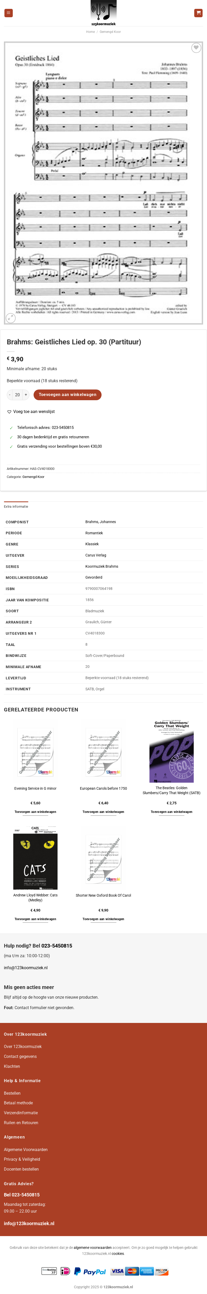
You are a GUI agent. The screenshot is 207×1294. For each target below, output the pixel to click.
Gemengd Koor (110, 32)
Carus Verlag (95, 555)
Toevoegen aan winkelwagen (68, 394)
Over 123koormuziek (23, 1046)
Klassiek (92, 544)
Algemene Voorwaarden (26, 1149)
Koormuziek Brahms (101, 566)
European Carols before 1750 (103, 788)
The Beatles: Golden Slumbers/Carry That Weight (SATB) (171, 790)
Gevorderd (93, 577)
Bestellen (12, 1093)
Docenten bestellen (21, 1169)
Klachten (12, 1066)
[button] (31, 411)
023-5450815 (56, 946)
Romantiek (94, 533)
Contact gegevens (20, 1056)
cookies (118, 1253)
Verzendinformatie (21, 1112)
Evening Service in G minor (35, 788)
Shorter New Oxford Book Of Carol (103, 895)
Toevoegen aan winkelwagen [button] (36, 812)
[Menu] (8, 13)
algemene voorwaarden (93, 1247)
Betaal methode (18, 1102)
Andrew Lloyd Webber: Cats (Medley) (35, 897)
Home (90, 32)
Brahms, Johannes (100, 522)
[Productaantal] (17, 395)
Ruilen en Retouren (21, 1122)
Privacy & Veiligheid (22, 1159)
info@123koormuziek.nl (26, 967)
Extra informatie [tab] (16, 506)
